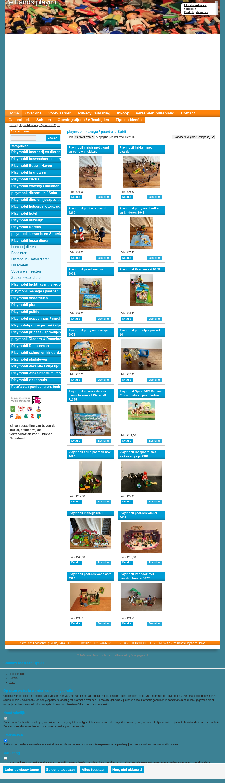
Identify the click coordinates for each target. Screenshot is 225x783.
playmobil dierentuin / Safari (34, 193)
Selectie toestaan (60, 770)
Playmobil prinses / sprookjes (36, 332)
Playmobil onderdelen (29, 298)
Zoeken (52, 137)
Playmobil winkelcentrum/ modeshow (36, 373)
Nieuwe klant (202, 12)
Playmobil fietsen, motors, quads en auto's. (36, 206)
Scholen (43, 120)
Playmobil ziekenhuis (29, 380)
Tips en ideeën (129, 120)
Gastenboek (19, 120)
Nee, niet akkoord (127, 770)
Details (75, 196)
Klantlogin (189, 12)
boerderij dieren (23, 247)
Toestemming (17, 673)
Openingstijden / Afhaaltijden (83, 120)
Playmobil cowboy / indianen (35, 186)
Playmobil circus (25, 179)
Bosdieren (19, 253)
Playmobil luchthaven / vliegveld (36, 284)
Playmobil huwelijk (27, 220)
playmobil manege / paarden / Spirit (39, 125)
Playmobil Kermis (26, 227)
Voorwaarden (59, 113)
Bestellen (103, 196)
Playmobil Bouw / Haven (31, 165)
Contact (188, 113)
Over (12, 682)
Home (14, 113)
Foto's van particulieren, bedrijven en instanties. (36, 387)
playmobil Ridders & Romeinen (36, 339)
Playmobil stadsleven (29, 359)
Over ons (33, 113)
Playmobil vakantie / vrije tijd (35, 366)
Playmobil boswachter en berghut (36, 159)
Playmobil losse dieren (30, 240)
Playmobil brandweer (29, 172)
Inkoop (123, 113)
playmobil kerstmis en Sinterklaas (36, 234)
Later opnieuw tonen (22, 770)
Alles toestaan (93, 770)
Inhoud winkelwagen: (195, 5)
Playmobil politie (25, 312)
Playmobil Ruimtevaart (30, 346)
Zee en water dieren (27, 277)
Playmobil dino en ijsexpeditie (36, 200)
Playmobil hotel (24, 213)
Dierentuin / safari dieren (30, 259)
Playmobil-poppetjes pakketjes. (36, 325)
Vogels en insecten (26, 271)
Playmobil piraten (26, 305)
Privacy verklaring (94, 113)
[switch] (5, 718)
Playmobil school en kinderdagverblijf (36, 352)
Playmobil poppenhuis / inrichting (36, 318)
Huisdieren (19, 265)
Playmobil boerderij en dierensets (36, 152)
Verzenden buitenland (155, 113)
